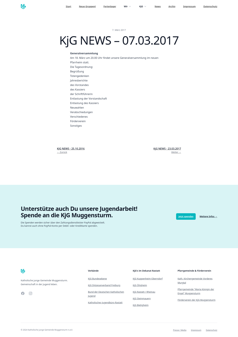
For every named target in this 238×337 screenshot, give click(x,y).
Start (68, 6)
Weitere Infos (208, 216)
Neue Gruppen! (87, 6)
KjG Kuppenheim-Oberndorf (148, 278)
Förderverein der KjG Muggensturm (196, 299)
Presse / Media (179, 330)
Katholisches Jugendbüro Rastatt (105, 302)
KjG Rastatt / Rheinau (144, 291)
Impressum (189, 6)
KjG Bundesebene (97, 278)
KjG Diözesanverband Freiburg (104, 285)
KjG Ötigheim (140, 285)
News (158, 6)
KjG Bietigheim (140, 305)
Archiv (172, 6)
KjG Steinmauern (142, 298)
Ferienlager (109, 6)
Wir (128, 6)
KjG (143, 6)
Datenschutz (210, 6)
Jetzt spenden (185, 216)
